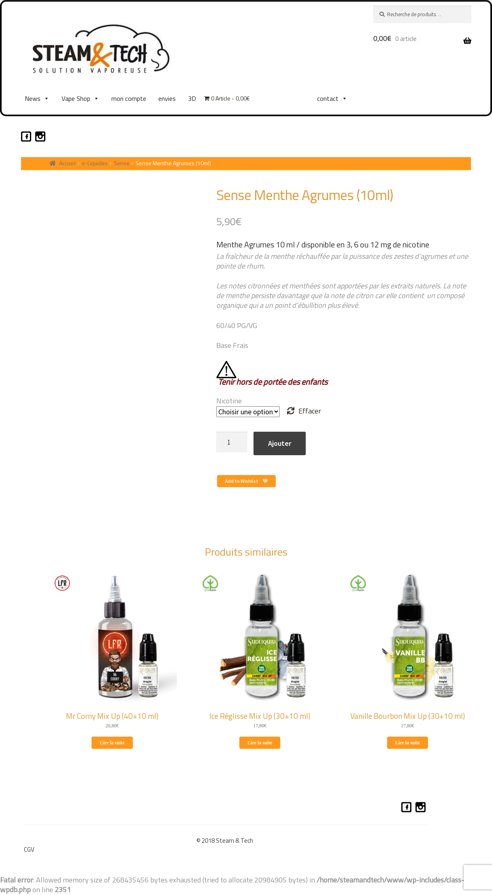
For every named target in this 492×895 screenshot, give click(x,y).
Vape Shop (80, 98)
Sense (122, 163)
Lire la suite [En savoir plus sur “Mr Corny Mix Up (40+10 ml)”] (112, 743)
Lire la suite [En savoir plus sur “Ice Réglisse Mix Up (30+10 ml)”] (259, 743)
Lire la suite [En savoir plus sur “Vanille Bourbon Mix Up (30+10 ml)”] (407, 743)
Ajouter (279, 443)
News (37, 98)
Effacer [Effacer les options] (309, 411)
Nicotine (229, 400)
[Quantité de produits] (231, 442)
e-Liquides (95, 163)
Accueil (67, 163)
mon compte (128, 98)
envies (167, 98)
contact (332, 98)
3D (192, 98)
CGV (29, 849)
